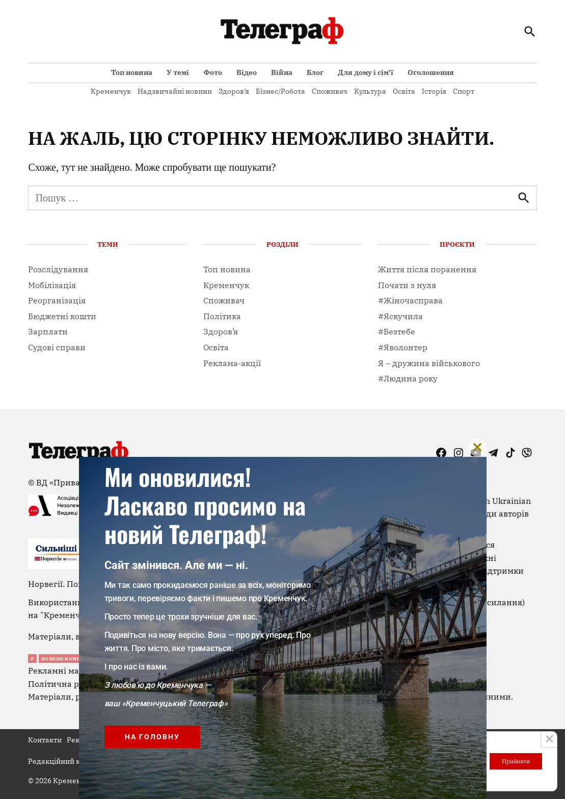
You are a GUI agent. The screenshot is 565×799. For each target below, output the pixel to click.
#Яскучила (400, 316)
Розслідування (58, 269)
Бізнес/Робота (280, 91)
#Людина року (408, 378)
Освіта (404, 91)
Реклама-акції (232, 363)
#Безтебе (396, 331)
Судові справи (57, 347)
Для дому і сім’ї (365, 72)
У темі (178, 72)
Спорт (463, 91)
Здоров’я (234, 91)
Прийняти (511, 761)
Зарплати (48, 331)
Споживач (329, 91)
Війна (281, 72)
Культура (370, 91)
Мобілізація (52, 285)
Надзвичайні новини (175, 91)
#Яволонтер (402, 347)
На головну (152, 737)
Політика (222, 316)
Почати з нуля (407, 285)
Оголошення (431, 72)
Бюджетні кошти (62, 316)
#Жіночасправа (410, 300)
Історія (434, 91)
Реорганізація (57, 300)
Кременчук (111, 91)
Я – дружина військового (429, 363)
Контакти (45, 739)
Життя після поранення (427, 269)
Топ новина (131, 72)
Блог (315, 72)
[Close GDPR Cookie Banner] (548, 740)
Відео (246, 72)
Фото (212, 72)
